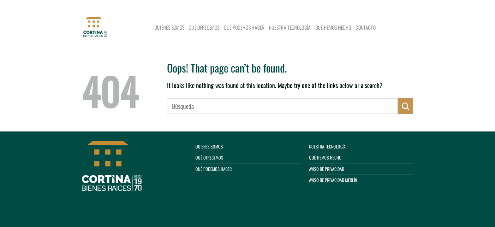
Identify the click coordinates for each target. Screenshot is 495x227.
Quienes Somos (209, 146)
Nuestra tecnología (290, 27)
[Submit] (406, 7)
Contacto (365, 27)
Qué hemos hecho (333, 27)
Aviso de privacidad (326, 169)
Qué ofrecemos (204, 27)
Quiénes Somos (169, 27)
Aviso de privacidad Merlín (333, 180)
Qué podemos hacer (244, 27)
